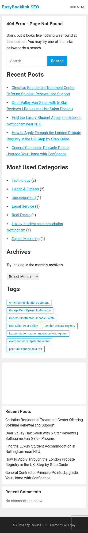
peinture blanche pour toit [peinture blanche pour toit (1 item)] (25, 349)
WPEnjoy (69, 525)
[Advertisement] (44, 383)
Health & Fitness (25, 189)
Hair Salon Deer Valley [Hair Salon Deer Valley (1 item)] (23, 325)
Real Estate (21, 215)
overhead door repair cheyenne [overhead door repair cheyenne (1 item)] (29, 341)
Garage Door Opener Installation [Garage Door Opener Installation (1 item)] (30, 310)
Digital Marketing (26, 239)
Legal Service (23, 206)
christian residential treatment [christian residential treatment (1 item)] (29, 302)
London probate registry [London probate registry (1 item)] (60, 325)
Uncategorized (24, 197)
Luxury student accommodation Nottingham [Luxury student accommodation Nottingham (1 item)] (38, 333)
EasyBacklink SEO (20, 7)
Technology (21, 180)
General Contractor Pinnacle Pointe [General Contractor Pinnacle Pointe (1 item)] (32, 318)
